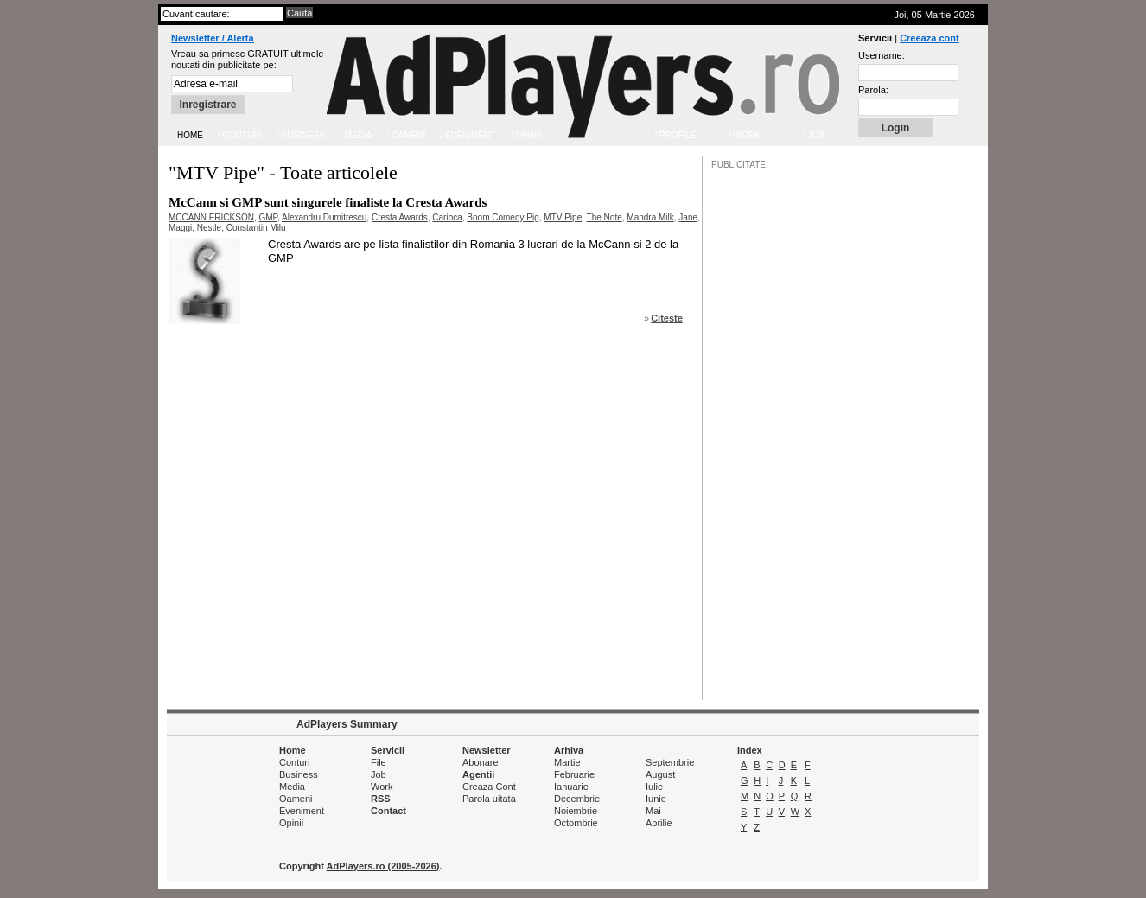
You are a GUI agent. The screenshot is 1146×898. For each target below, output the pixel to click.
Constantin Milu (256, 227)
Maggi (180, 227)
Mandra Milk (650, 217)
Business (298, 774)
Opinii (291, 823)
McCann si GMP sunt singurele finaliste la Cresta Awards (328, 202)
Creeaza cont (929, 38)
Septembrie (670, 762)
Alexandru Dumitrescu (324, 217)
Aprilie (659, 823)
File (378, 762)
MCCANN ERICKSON (211, 217)
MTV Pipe (563, 217)
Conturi (294, 762)
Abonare (480, 762)
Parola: (873, 90)
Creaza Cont (489, 786)
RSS (381, 798)
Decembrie (577, 798)
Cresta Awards (400, 217)
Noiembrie (575, 811)
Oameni (296, 798)
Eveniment (301, 811)
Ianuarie (571, 786)
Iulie (654, 786)
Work (381, 786)
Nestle (209, 227)
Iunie (656, 798)
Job (378, 774)
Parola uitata (489, 798)
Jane (687, 217)
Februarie (574, 774)
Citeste (667, 318)
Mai (653, 811)
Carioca (447, 217)
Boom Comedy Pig (502, 217)
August (660, 774)
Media (292, 786)
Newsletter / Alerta (212, 38)
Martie (567, 762)
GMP (267, 217)
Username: (881, 55)
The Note (604, 217)
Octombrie (576, 823)
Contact (388, 811)
